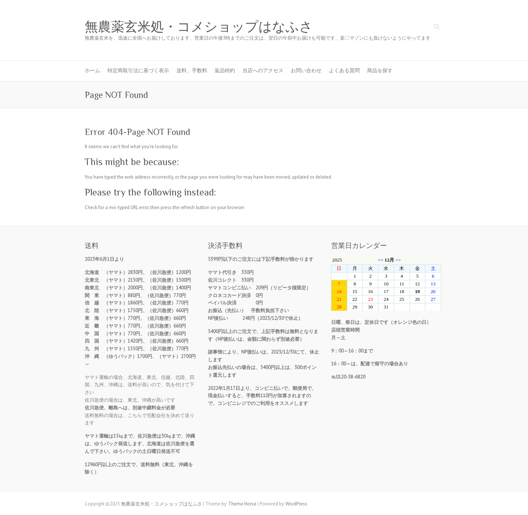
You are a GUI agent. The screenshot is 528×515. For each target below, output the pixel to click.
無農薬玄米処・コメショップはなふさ (199, 26)
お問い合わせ (306, 70)
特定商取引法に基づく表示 (138, 70)
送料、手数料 (191, 70)
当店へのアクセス (262, 70)
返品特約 (224, 70)
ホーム (92, 70)
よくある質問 (344, 70)
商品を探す (380, 70)
